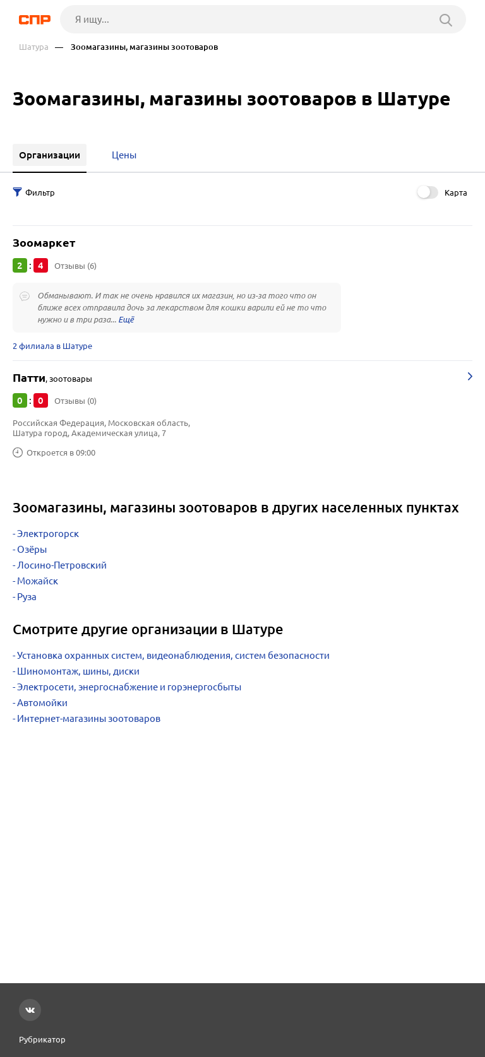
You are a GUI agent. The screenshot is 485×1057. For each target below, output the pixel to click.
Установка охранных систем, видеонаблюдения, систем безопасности (173, 655)
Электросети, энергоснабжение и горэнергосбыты (129, 687)
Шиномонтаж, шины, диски (78, 671)
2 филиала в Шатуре (52, 346)
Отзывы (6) (75, 266)
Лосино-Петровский (62, 565)
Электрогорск (48, 533)
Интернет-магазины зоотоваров (88, 718)
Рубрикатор (42, 1039)
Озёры (32, 549)
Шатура (34, 47)
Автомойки (42, 702)
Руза (27, 596)
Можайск (37, 581)
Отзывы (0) (75, 401)
